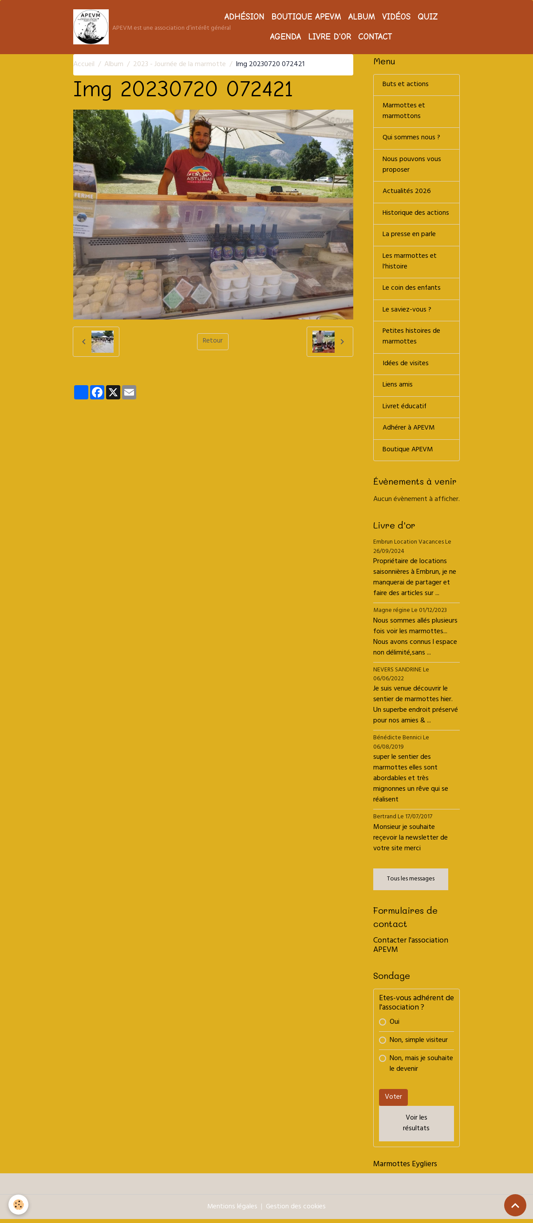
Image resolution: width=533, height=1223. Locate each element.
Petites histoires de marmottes (412, 340)
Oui (394, 1026)
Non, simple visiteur (419, 1044)
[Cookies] (19, 1205)
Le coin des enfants (412, 291)
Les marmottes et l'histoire (410, 264)
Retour (213, 341)
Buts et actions (406, 85)
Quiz (428, 17)
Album (361, 17)
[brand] (134, 27)
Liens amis (398, 388)
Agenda (285, 37)
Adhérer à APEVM (409, 432)
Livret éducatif (405, 410)
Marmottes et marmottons (404, 112)
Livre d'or (329, 37)
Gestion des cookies (296, 1210)
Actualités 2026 (407, 193)
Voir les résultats (416, 1127)
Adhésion (245, 17)
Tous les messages (410, 883)
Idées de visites (406, 367)
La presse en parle (409, 237)
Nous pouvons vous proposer (412, 166)
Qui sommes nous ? (411, 139)
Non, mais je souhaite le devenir (421, 1067)
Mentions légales (232, 1210)
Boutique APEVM (306, 17)
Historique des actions (416, 215)
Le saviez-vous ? (407, 313)
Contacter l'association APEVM (410, 949)
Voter (393, 1101)
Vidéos (396, 17)
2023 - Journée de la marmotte (179, 64)
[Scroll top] (515, 1205)
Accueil (84, 64)
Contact (375, 37)
